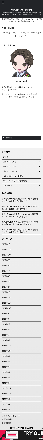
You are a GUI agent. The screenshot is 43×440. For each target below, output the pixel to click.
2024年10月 (6, 308)
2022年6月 (6, 410)
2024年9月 (6, 314)
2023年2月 (6, 383)
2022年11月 (6, 394)
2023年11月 (6, 346)
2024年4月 (6, 340)
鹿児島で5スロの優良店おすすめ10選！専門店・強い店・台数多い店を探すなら (20, 223)
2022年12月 (6, 388)
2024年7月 (6, 324)
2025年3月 (6, 282)
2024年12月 (6, 298)
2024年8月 (6, 319)
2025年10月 (6, 255)
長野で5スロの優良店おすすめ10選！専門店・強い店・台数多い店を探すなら (21, 208)
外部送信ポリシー (9, 419)
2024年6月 (6, 330)
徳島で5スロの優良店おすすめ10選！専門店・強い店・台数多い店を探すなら (21, 231)
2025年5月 (6, 271)
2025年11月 (6, 250)
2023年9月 (6, 356)
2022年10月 (6, 399)
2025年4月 (6, 276)
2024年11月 (6, 303)
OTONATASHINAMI (21, 10)
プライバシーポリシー (11, 416)
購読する (7, 138)
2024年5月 (6, 335)
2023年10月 (6, 351)
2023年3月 (6, 378)
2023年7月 (6, 367)
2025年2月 (6, 287)
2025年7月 (6, 260)
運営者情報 (6, 423)
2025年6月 (6, 266)
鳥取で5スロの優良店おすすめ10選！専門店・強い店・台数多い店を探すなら (21, 215)
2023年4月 (6, 372)
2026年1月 (6, 244)
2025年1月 (6, 292)
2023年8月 (6, 362)
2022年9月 (6, 404)
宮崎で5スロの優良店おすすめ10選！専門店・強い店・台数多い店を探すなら (21, 200)
